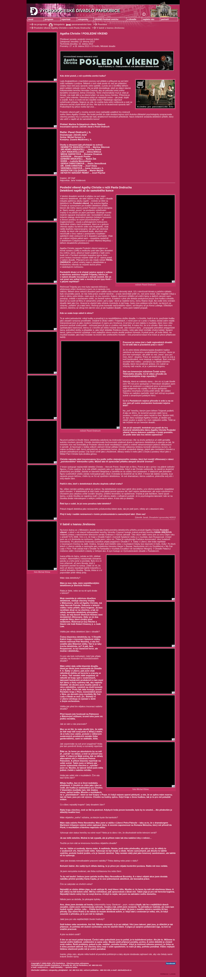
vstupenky (83, 19)
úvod (30, 19)
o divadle (131, 19)
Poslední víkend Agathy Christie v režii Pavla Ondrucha (60, 28)
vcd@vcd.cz (42, 967)
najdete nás (148, 19)
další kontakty (57, 967)
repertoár (66, 19)
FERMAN (164, 974)
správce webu (71, 967)
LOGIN (173, 974)
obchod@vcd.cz (124, 970)
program (49, 19)
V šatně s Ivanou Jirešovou (107, 28)
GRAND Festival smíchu (106, 19)
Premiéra (100, 24)
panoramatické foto (78, 24)
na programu (38, 24)
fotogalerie (57, 24)
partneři (165, 19)
